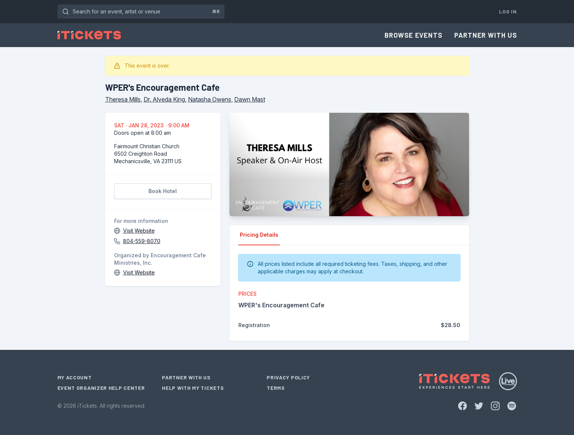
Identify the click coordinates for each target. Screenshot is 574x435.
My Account (74, 377)
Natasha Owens (209, 99)
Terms (276, 388)
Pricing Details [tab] (259, 235)
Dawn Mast (249, 99)
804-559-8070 (141, 241)
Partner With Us (485, 35)
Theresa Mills (123, 99)
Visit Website (139, 230)
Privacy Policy (288, 377)
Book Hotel (162, 191)
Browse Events (413, 35)
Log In (508, 11)
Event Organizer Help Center (101, 388)
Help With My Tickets (193, 388)
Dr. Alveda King (164, 99)
